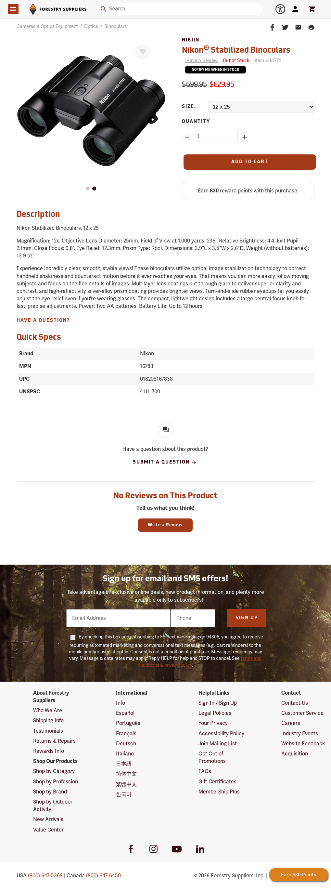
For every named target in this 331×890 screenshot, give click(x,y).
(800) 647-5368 (45, 875)
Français (126, 733)
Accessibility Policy (221, 733)
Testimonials (48, 731)
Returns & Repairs (54, 741)
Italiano (125, 754)
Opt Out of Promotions (212, 758)
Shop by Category (54, 771)
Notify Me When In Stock (215, 70)
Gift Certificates (217, 782)
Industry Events (299, 733)
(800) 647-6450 (103, 875)
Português (128, 723)
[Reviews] (200, 61)
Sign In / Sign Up (217, 703)
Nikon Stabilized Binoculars (236, 50)
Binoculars (115, 26)
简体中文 (126, 774)
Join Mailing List (217, 743)
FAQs (204, 771)
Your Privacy (213, 723)
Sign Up (247, 618)
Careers (290, 723)
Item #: (268, 60)
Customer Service (302, 713)
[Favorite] (143, 51)
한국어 (124, 794)
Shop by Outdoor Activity (52, 806)
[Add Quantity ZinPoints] (244, 137)
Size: (189, 106)
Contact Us (294, 703)
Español (125, 713)
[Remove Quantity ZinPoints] (187, 137)
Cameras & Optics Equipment (47, 26)
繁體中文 (126, 784)
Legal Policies (214, 713)
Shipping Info (48, 720)
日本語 (124, 764)
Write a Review (165, 525)
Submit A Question (165, 462)
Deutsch (126, 743)
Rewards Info (48, 751)
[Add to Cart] (250, 162)
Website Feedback (303, 743)
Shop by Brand (50, 792)
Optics (91, 26)
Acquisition (294, 754)
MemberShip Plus (219, 792)
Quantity (196, 121)
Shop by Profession (55, 782)
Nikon (190, 40)
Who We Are (47, 710)
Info (120, 703)
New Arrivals (48, 819)
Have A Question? (43, 320)
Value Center (48, 830)
